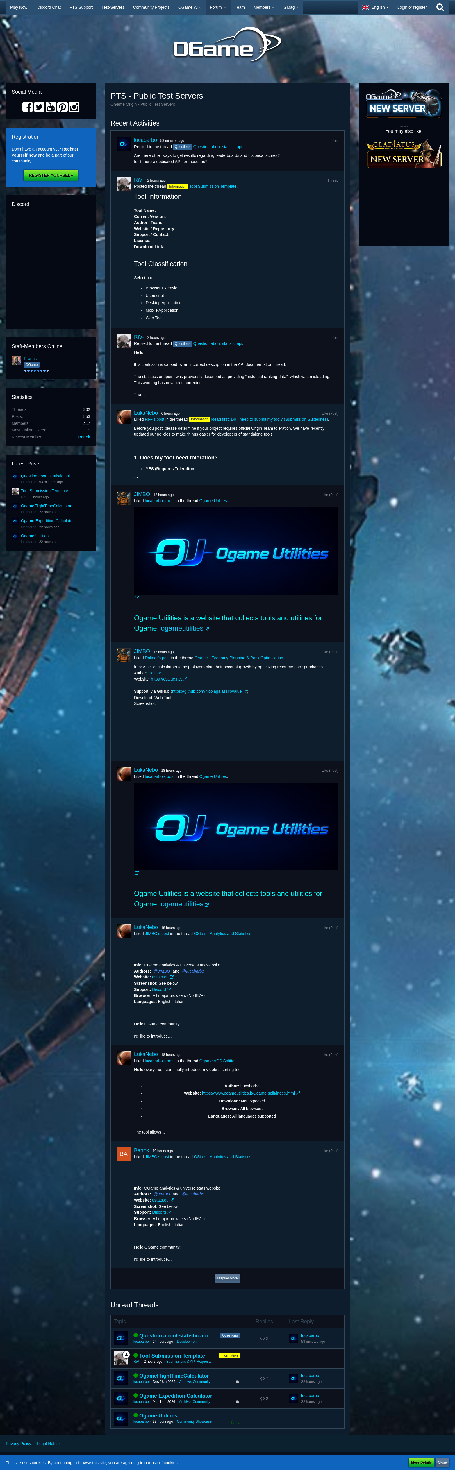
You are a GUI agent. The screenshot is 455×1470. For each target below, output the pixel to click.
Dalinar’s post (157, 658)
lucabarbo (28, 482)
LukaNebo (146, 413)
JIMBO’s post (157, 933)
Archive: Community (194, 1382)
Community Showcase (194, 1421)
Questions (230, 1335)
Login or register (412, 7)
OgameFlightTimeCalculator (46, 506)
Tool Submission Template (44, 490)
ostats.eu (160, 977)
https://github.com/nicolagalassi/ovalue (207, 691)
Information (229, 1355)
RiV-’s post (154, 419)
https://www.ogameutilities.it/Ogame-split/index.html (248, 1093)
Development (187, 1342)
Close (442, 1462)
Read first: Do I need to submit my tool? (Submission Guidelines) (269, 419)
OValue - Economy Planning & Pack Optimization (239, 658)
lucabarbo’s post (159, 500)
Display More (227, 1278)
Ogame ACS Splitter (217, 1061)
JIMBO (142, 494)
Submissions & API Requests (188, 1362)
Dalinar (154, 673)
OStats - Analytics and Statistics (222, 933)
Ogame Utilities (35, 535)
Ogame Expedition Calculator (47, 520)
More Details (421, 1462)
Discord (159, 989)
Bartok (84, 437)
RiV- (24, 497)
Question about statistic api (45, 476)
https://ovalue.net (166, 679)
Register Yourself (51, 175)
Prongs (30, 358)
